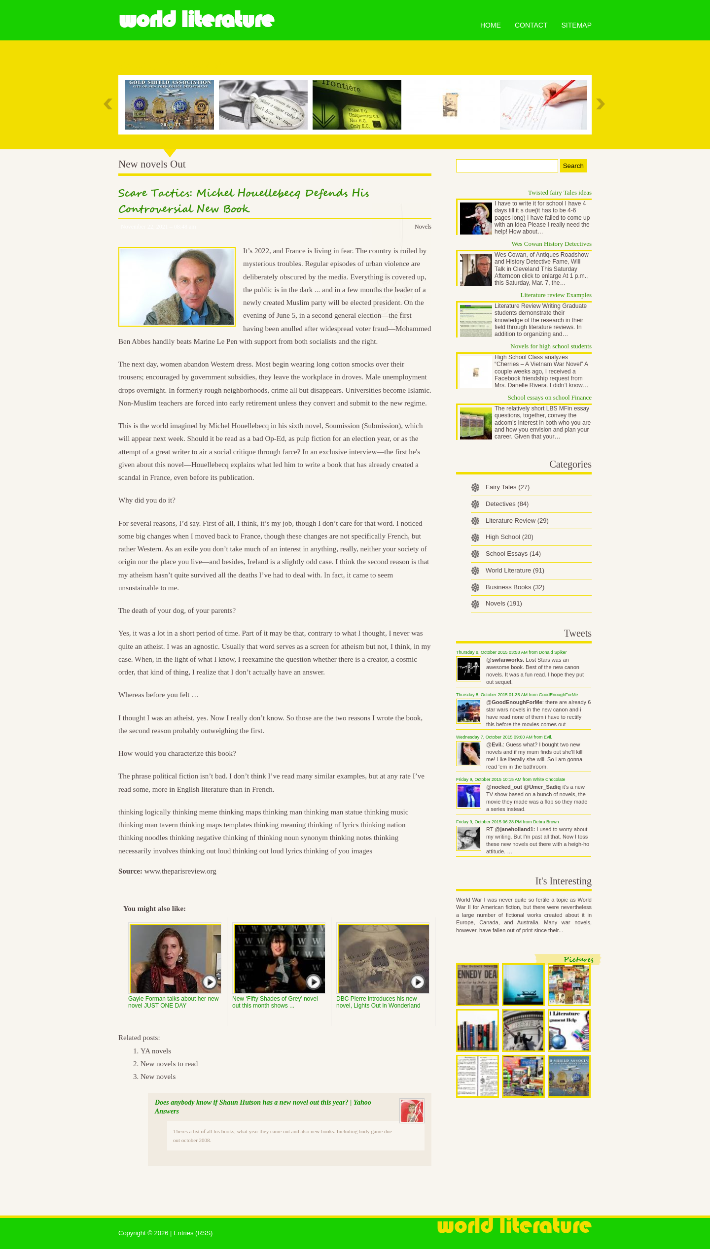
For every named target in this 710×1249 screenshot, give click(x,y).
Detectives (507, 503)
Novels (423, 226)
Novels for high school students (551, 346)
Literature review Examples (556, 295)
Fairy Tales (508, 487)
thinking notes (351, 838)
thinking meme (195, 812)
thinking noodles (143, 838)
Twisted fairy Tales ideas (560, 192)
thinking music (386, 812)
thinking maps (240, 812)
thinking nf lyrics (333, 825)
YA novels (156, 1051)
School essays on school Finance (550, 397)
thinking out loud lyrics (267, 851)
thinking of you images (338, 851)
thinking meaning (280, 825)
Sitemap (577, 25)
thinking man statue (333, 812)
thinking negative (195, 838)
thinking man (282, 812)
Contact (531, 25)
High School (509, 536)
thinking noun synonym (292, 838)
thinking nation (382, 825)
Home (490, 25)
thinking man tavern (148, 825)
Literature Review (517, 520)
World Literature (196, 20)
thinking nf (239, 838)
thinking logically (144, 812)
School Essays (513, 553)
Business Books (515, 587)
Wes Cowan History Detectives (552, 243)
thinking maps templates (216, 825)
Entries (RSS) (193, 1233)
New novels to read (169, 1064)
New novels (158, 1076)
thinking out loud (205, 851)
